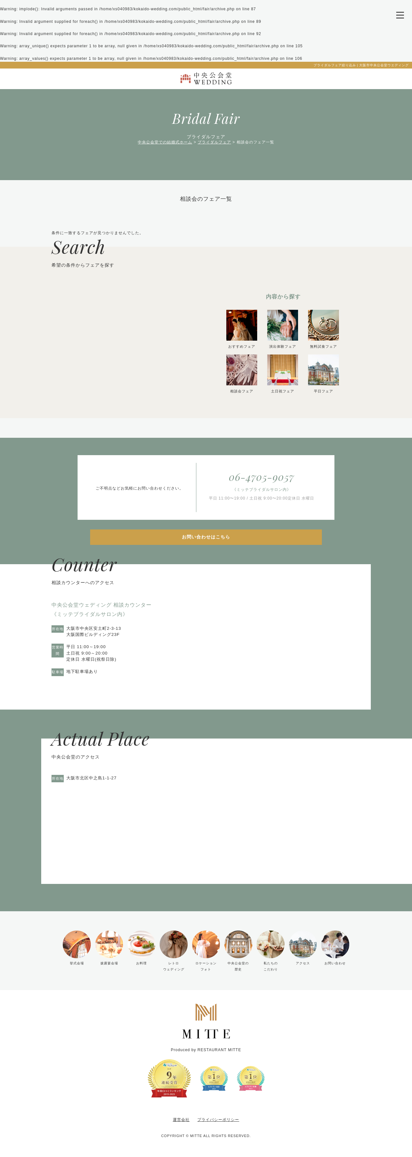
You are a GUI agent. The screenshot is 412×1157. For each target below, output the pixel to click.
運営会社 (181, 1119)
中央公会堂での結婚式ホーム (165, 142)
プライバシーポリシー (218, 1119)
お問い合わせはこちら (206, 536)
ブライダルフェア (214, 142)
